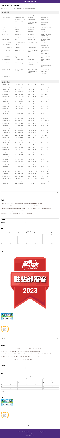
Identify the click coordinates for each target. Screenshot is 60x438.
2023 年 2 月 (18, 101)
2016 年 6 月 (5, 140)
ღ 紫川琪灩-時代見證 (32, 42)
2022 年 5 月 (31, 103)
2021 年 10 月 (18, 106)
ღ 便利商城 (43, 73)
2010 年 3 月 (18, 176)
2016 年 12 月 (31, 135)
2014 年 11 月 (5, 149)
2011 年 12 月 (5, 164)
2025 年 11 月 (18, 84)
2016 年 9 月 (18, 137)
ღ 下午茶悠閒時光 (19, 59)
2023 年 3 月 (5, 101)
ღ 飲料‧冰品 (44, 53)
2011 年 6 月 (31, 166)
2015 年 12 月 (5, 142)
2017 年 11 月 (44, 128)
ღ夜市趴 (30, 56)
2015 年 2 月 (31, 147)
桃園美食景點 (44, 45)
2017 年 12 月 (31, 128)
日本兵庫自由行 (18, 17)
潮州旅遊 (17, 31)
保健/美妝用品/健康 (45, 50)
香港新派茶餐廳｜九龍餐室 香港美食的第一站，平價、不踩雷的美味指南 (16, 213)
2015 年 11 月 (18, 142)
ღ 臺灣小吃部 (44, 47)
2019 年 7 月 (18, 118)
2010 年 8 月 (5, 173)
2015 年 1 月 (44, 147)
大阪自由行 (43, 15)
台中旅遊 (4, 27)
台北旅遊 (17, 27)
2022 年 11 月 (44, 101)
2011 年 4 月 (5, 168)
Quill (31, 433)
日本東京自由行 (5, 15)
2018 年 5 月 (18, 125)
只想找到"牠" (5, 69)
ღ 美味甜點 (4, 50)
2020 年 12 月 (5, 111)
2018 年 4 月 (31, 125)
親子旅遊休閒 (18, 63)
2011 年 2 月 (31, 168)
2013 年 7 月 (18, 152)
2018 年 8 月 (31, 123)
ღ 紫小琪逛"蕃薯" (6, 47)
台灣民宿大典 (44, 63)
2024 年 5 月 (31, 91)
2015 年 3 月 (18, 147)
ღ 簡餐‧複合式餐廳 (45, 56)
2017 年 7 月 (44, 130)
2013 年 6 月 (31, 152)
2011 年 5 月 (44, 166)
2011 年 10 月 (31, 164)
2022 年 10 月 (5, 103)
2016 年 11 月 (44, 135)
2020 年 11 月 (18, 111)
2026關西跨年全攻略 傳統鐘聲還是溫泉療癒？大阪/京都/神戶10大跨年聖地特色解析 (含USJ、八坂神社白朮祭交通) (26, 208)
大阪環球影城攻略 (6, 17)
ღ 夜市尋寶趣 (44, 42)
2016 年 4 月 (31, 140)
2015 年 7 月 (18, 144)
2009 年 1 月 (31, 183)
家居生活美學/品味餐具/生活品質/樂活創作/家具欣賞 (46, 39)
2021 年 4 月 (5, 108)
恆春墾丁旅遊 (31, 31)
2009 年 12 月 (5, 178)
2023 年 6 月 (18, 99)
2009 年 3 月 (5, 183)
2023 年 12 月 (44, 94)
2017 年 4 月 (31, 132)
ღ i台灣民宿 (5, 76)
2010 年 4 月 (5, 176)
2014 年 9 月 (31, 149)
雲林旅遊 (30, 29)
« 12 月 (2, 245)
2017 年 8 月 (31, 130)
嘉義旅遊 (17, 29)
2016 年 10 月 (5, 137)
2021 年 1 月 (44, 108)
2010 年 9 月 (44, 171)
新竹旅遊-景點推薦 (45, 27)
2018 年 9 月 (18, 123)
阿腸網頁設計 (32, 435)
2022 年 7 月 (18, 103)
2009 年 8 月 (5, 181)
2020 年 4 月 (31, 113)
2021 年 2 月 (31, 108)
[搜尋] (57, 193)
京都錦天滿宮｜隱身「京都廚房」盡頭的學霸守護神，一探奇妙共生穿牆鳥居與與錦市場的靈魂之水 (22, 203)
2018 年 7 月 (44, 123)
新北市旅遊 (30, 27)
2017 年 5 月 (18, 132)
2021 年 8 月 (44, 106)
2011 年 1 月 (44, 168)
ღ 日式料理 (17, 47)
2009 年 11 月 (18, 178)
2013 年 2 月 (31, 154)
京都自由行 (30, 15)
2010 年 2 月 (31, 176)
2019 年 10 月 (31, 115)
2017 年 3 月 (44, 132)
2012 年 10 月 (31, 156)
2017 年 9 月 (18, 130)
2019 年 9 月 (44, 115)
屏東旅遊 (4, 31)
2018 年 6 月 (5, 125)
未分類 (42, 71)
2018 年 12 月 (44, 120)
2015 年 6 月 (31, 144)
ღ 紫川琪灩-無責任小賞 (20, 50)
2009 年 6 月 (18, 181)
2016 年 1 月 (44, 140)
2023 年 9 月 (31, 96)
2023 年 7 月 (5, 99)
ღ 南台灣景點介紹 (6, 56)
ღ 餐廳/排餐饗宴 (6, 63)
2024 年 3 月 (5, 94)
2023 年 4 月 (44, 99)
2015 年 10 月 (31, 142)
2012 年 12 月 (5, 156)
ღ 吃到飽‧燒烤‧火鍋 (20, 56)
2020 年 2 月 (44, 113)
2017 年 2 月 (5, 135)
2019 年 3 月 (18, 120)
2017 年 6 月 (5, 132)
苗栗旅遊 (4, 29)
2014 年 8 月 (44, 149)
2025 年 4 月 (5, 87)
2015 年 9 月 (44, 142)
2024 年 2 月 (18, 94)
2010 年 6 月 (31, 173)
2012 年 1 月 (44, 161)
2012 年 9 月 (44, 156)
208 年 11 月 (44, 183)
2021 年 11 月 (5, 106)
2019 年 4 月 (5, 120)
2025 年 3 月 (18, 87)
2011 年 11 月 (18, 164)
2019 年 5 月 (44, 118)
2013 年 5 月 (44, 152)
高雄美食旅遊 (44, 22)
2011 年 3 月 (18, 168)
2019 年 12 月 (5, 115)
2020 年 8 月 (44, 111)
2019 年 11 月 (18, 115)
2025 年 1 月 (31, 87)
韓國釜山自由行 (44, 19)
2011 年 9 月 (44, 164)
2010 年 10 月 (31, 171)
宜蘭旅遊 (17, 34)
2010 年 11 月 (18, 171)
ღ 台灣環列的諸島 (45, 69)
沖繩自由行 (4, 19)
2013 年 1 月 (44, 154)
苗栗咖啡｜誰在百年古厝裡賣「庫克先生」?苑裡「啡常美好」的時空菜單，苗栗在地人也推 (20, 211)
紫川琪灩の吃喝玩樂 (30, 1)
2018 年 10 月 (5, 123)
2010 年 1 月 (44, 176)
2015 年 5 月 (44, 144)
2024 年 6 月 (18, 91)
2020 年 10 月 (31, 111)
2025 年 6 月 (44, 84)
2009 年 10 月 (31, 178)
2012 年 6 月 (31, 159)
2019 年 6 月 (31, 118)
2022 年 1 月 (44, 103)
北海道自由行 (18, 15)
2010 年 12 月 (5, 171)
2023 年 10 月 (18, 96)
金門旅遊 (30, 34)
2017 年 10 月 (5, 130)
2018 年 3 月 (44, 125)
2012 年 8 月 (5, 159)
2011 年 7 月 (18, 166)
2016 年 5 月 (18, 140)
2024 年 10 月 (18, 89)
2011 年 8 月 (5, 166)
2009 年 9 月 (44, 178)
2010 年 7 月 (18, 173)
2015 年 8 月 (5, 144)
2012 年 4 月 (5, 161)
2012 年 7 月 (18, 159)
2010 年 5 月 (44, 173)
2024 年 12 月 (44, 87)
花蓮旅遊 (4, 34)
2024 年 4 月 (44, 91)
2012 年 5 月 (44, 159)
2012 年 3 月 (18, 161)
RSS (30, 425)
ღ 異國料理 (30, 59)
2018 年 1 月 (18, 128)
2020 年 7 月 (5, 113)
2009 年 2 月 (18, 183)
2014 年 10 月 (18, 149)
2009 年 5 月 (31, 181)
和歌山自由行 (31, 17)
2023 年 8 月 (44, 96)
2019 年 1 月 (31, 120)
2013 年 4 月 (5, 154)
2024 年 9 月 (31, 89)
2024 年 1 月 (31, 94)
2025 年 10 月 (31, 84)
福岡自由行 (43, 17)
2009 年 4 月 (44, 181)
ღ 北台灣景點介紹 (32, 69)
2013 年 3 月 (18, 154)
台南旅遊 (43, 24)
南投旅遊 (43, 29)
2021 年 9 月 (31, 106)
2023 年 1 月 (31, 101)
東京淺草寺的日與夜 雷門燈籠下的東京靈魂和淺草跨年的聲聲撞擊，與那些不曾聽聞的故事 (20, 205)
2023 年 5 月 (31, 99)
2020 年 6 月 (18, 113)
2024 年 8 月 (44, 89)
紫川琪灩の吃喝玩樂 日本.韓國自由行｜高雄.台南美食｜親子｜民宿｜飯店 (31, 431)
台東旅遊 (43, 31)
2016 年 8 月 (31, 137)
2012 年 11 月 (18, 156)
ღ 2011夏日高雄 (6, 59)
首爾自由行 (30, 19)
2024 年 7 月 (5, 91)
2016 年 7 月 (44, 137)
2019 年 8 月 (5, 118)
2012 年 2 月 (31, 161)
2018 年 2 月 (5, 128)
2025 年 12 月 (5, 84)
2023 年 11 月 (5, 96)
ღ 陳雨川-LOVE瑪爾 (45, 59)
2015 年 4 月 (5, 147)
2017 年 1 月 (18, 135)
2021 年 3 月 (18, 108)
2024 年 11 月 (5, 89)
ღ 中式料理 (30, 47)
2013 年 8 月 (5, 152)
